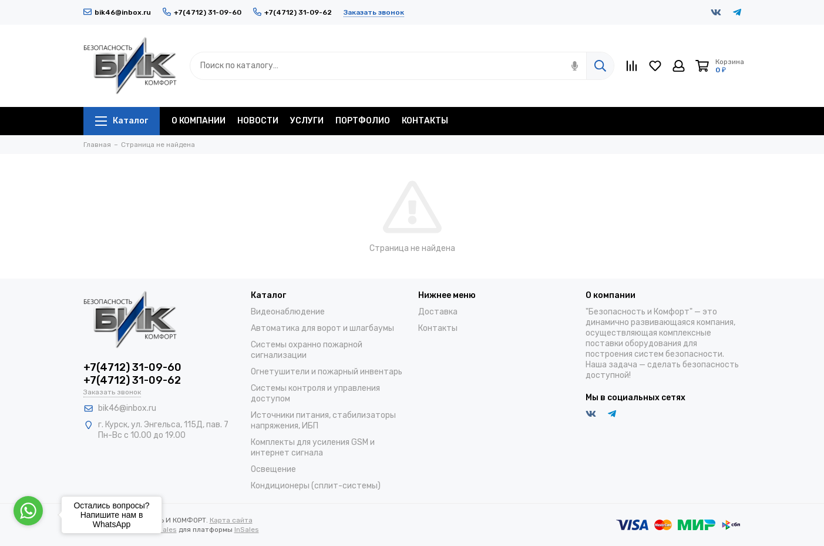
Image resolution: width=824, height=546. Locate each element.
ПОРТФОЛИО (362, 121)
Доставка (438, 312)
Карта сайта (231, 520)
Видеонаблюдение (288, 312)
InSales (246, 529)
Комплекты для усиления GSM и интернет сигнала (313, 447)
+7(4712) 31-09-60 (202, 12)
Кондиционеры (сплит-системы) (316, 486)
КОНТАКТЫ (425, 121)
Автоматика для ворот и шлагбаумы (322, 328)
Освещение (273, 469)
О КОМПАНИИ (198, 121)
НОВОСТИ (257, 121)
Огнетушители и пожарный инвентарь (326, 372)
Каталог (121, 121)
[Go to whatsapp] (28, 510)
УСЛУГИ (307, 121)
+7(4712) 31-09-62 (292, 12)
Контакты (438, 328)
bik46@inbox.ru (117, 12)
